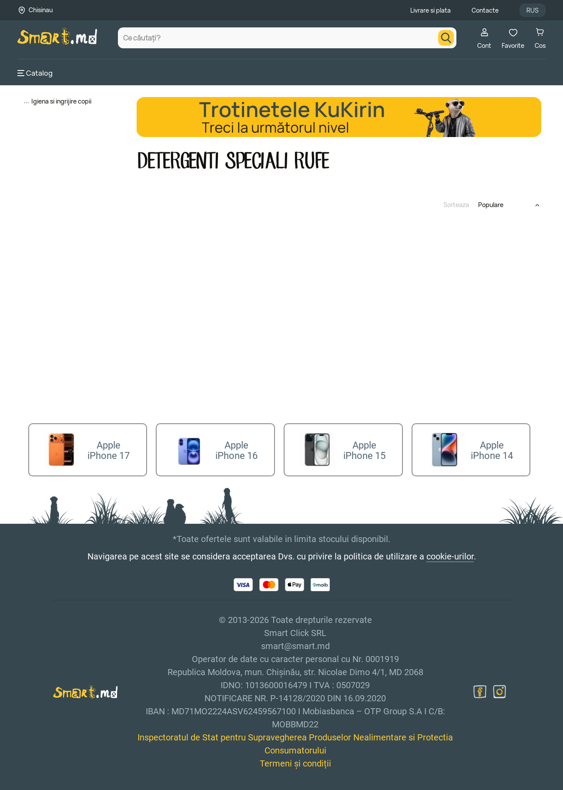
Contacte (485, 10)
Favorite (513, 38)
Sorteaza (456, 205)
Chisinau (41, 10)
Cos (540, 38)
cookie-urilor (450, 554)
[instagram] (499, 689)
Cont (484, 38)
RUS (532, 10)
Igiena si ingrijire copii (61, 101)
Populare (490, 205)
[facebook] (479, 689)
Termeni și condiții (295, 761)
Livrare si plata (430, 10)
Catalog (35, 73)
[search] (446, 38)
